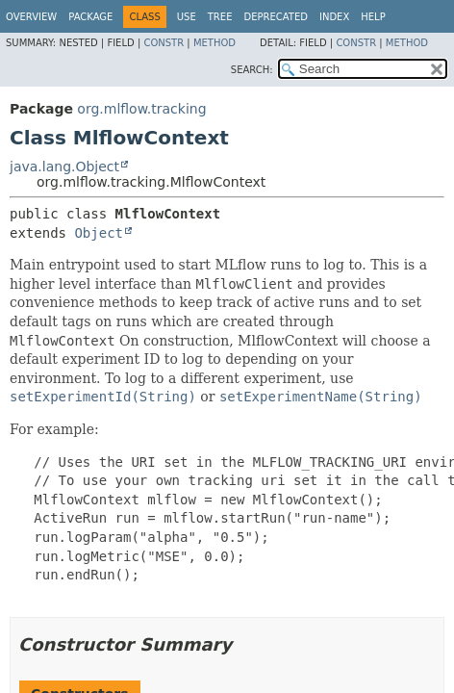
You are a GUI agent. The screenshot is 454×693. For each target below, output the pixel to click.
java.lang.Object (64, 166)
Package (90, 17)
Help (373, 17)
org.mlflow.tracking (141, 108)
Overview (31, 17)
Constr (163, 43)
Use (186, 17)
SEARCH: (252, 69)
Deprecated (275, 17)
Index (334, 17)
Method (214, 43)
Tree (220, 17)
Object (98, 233)
